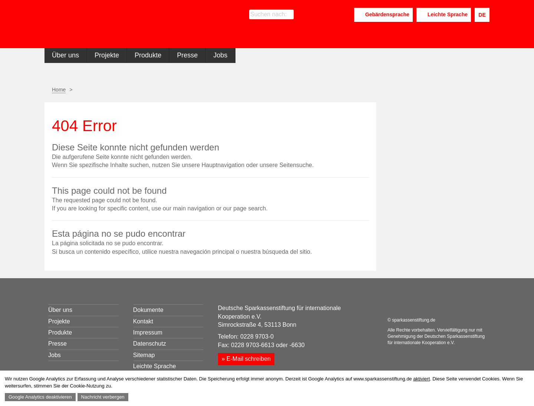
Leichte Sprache (448, 14)
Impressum (147, 332)
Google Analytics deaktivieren (40, 397)
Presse (187, 55)
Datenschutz (149, 343)
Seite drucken (327, 89)
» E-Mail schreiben (246, 359)
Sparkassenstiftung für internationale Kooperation (115, 25)
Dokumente (148, 310)
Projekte (107, 55)
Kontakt (143, 321)
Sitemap (144, 355)
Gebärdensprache (387, 14)
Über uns (65, 55)
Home (59, 90)
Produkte (148, 55)
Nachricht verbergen (103, 397)
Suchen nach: (268, 14)
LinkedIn (329, 15)
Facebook (316, 15)
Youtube (345, 15)
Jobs (220, 55)
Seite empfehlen (345, 90)
